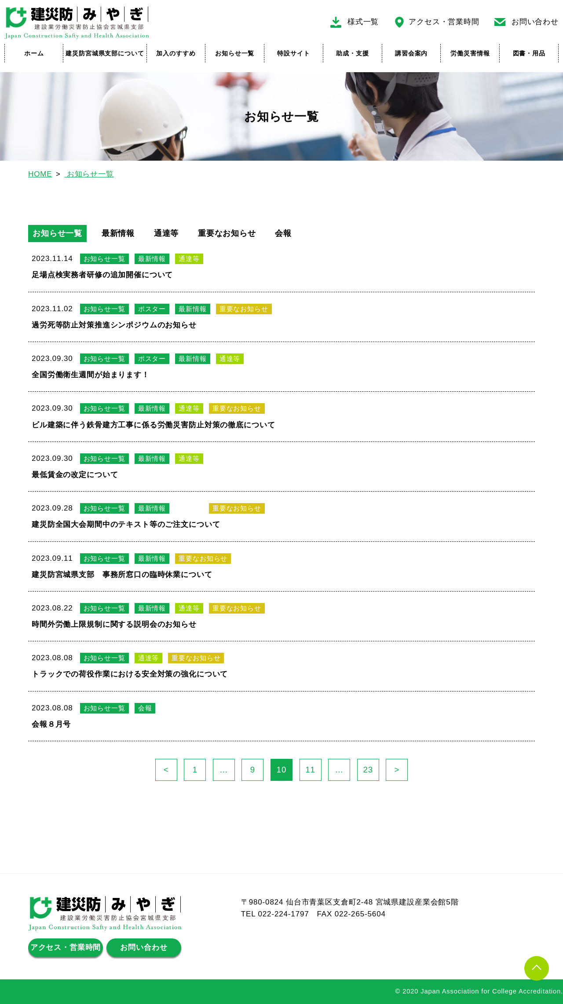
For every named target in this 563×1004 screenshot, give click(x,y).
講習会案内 (411, 53)
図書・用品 (529, 53)
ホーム (34, 53)
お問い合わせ (535, 22)
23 (371, 770)
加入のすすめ (175, 53)
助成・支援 (352, 53)
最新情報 (118, 233)
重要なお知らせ (227, 233)
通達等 (166, 233)
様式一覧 (363, 22)
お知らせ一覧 (234, 53)
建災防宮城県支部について (105, 53)
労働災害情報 (470, 53)
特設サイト (293, 53)
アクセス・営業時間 (444, 22)
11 (313, 770)
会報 (283, 233)
